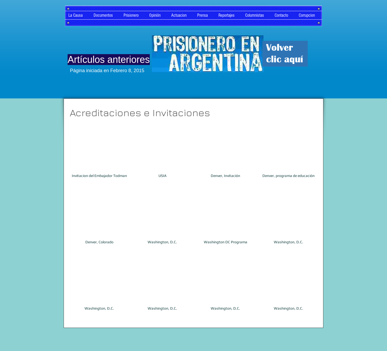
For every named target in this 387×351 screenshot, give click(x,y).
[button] (99, 157)
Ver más (194, 326)
